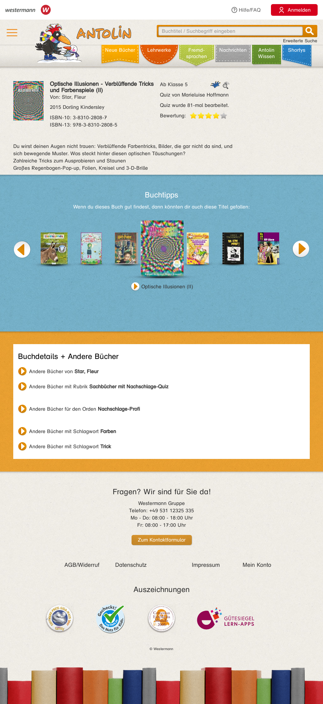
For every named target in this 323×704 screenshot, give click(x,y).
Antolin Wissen (266, 53)
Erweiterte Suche (300, 41)
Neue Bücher (120, 50)
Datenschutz (131, 564)
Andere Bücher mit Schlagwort (72, 431)
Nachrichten (233, 50)
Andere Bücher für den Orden (84, 409)
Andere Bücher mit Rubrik (98, 387)
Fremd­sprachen (196, 53)
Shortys (296, 50)
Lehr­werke (159, 50)
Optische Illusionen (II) (167, 287)
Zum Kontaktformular (161, 540)
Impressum (206, 564)
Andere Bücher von (63, 371)
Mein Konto (257, 564)
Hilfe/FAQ (246, 10)
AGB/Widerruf (81, 564)
